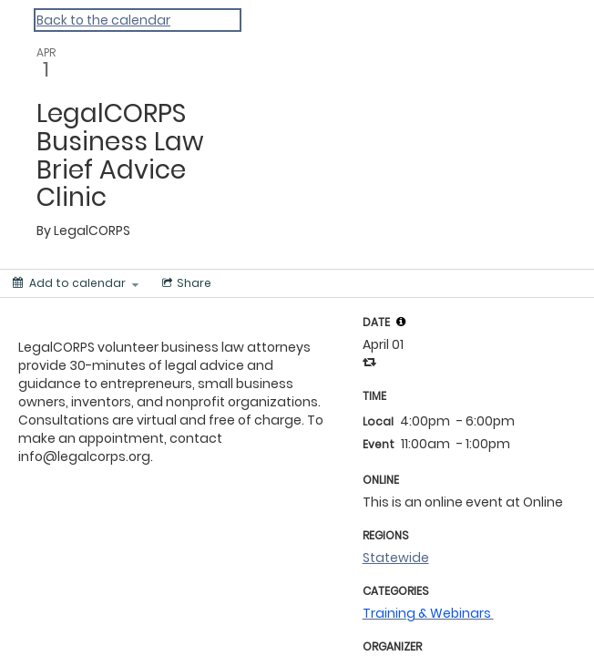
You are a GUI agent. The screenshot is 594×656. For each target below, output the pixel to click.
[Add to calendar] (75, 283)
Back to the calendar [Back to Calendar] (103, 20)
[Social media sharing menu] (185, 283)
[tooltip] (400, 321)
